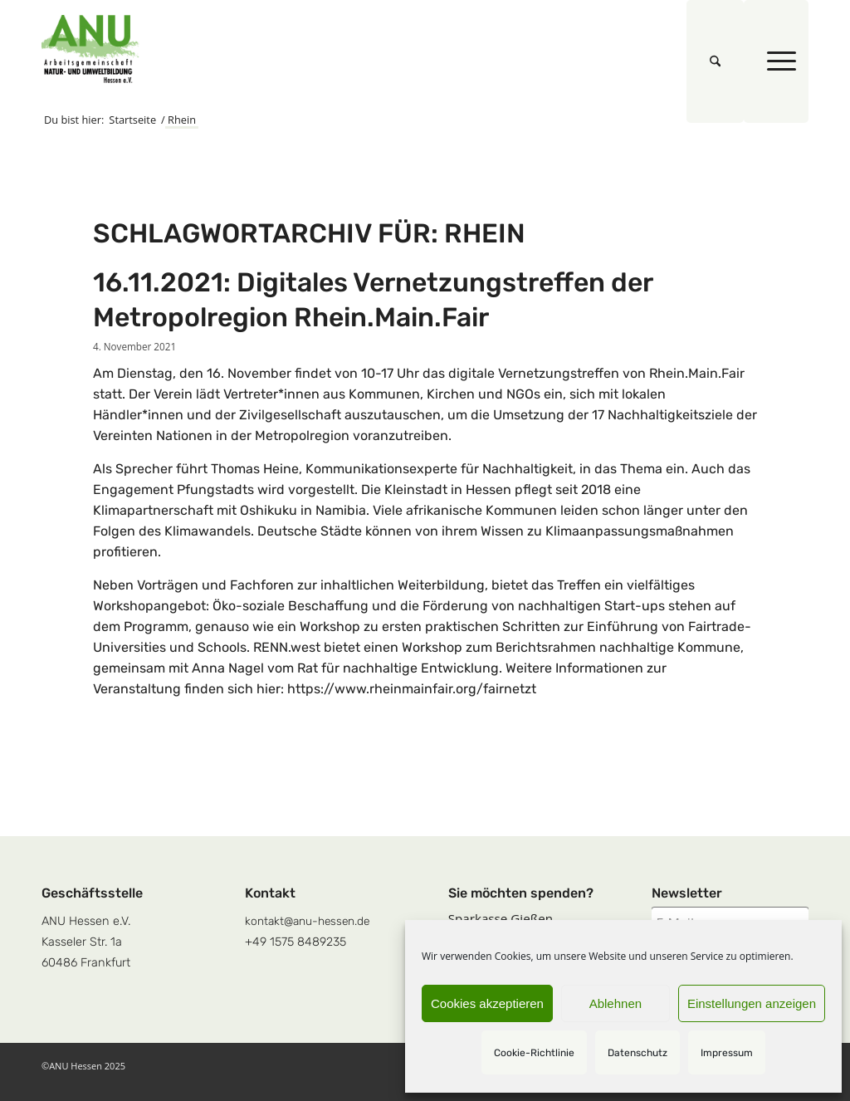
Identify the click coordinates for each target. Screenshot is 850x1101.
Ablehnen (615, 1003)
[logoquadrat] (90, 49)
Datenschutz (637, 1053)
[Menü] (776, 61)
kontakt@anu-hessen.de (307, 920)
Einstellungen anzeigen (751, 1003)
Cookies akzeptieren (487, 1003)
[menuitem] (715, 61)
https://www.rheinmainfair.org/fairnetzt (411, 689)
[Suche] (715, 61)
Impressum (727, 1053)
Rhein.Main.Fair (697, 373)
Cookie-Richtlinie (534, 1053)
